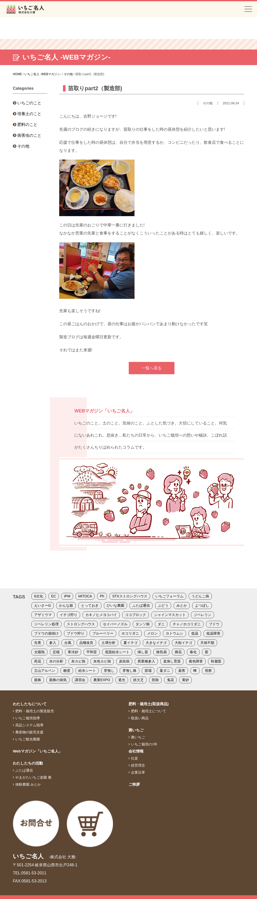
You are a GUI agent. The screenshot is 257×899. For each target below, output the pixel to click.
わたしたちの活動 (28, 763)
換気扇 (161, 652)
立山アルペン (44, 671)
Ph (102, 596)
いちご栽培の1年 (144, 744)
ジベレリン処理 (46, 624)
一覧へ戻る (152, 368)
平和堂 (91, 652)
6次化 (38, 596)
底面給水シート (117, 652)
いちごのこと (29, 103)
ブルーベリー (102, 633)
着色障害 (196, 661)
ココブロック (135, 615)
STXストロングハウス (129, 596)
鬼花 (170, 680)
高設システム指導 (29, 725)
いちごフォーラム (169, 596)
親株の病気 (58, 680)
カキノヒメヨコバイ (101, 615)
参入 (52, 643)
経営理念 (138, 765)
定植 (56, 652)
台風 (67, 643)
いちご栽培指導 (27, 718)
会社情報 (136, 751)
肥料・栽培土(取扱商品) (148, 704)
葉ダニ (165, 671)
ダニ (161, 624)
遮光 (121, 680)
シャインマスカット (170, 615)
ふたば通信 (141, 605)
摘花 (178, 652)
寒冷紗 (73, 652)
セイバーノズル (115, 624)
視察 (208, 671)
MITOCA (85, 596)
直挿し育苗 (172, 661)
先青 (37, 643)
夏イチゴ (130, 643)
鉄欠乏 (138, 680)
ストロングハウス (81, 624)
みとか (181, 605)
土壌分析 (108, 643)
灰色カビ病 (102, 661)
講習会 (80, 680)
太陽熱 (39, 652)
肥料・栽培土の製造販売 (34, 711)
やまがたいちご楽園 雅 (33, 777)
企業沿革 (138, 772)
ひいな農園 (115, 605)
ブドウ (214, 624)
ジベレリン (202, 615)
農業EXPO (101, 680)
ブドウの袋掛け (46, 633)
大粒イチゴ (183, 643)
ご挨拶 (134, 784)
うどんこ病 (200, 596)
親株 (37, 680)
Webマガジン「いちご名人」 (37, 751)
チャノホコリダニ (187, 624)
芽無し (109, 671)
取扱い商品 (140, 718)
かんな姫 (66, 605)
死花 (37, 661)
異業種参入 (146, 661)
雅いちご (136, 730)
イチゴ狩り (68, 615)
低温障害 (213, 633)
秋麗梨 (216, 661)
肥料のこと (27, 124)
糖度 (66, 671)
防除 (155, 680)
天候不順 (207, 643)
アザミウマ (43, 615)
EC (53, 596)
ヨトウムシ (174, 633)
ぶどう (163, 605)
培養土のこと (29, 114)
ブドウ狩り (75, 633)
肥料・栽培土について (148, 711)
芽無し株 (129, 671)
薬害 (181, 671)
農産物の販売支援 (29, 732)
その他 (23, 146)
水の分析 (56, 661)
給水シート (87, 671)
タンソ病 (143, 624)
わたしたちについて (30, 704)
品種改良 (86, 643)
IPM (67, 596)
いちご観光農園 (27, 739)
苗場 (148, 671)
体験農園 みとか (28, 784)
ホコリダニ (130, 633)
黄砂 (185, 680)
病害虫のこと (29, 135)
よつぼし (202, 605)
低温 (194, 633)
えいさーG (42, 605)
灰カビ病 (78, 661)
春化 (193, 652)
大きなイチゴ (156, 643)
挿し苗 (143, 652)
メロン (152, 633)
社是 (134, 758)
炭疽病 (124, 661)
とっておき (90, 605)
